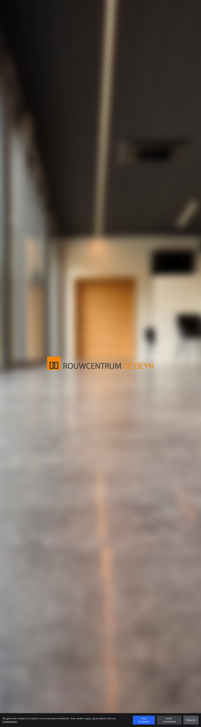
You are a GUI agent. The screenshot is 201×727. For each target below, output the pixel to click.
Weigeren (191, 720)
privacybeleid (10, 721)
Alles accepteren (144, 720)
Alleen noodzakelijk (169, 720)
